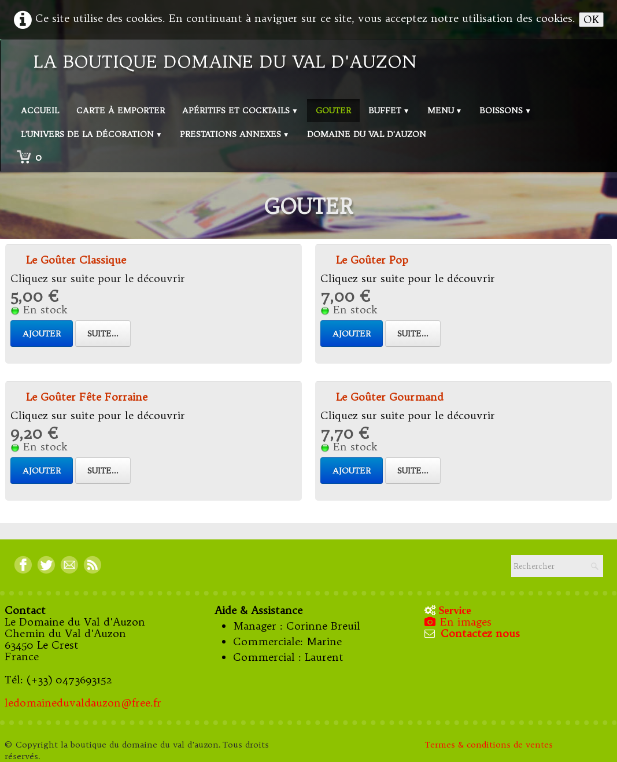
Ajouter (42, 333)
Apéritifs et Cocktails (240, 110)
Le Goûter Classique (76, 260)
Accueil (40, 110)
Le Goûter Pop (372, 260)
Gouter (333, 110)
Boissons (505, 110)
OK (591, 19)
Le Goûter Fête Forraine (86, 397)
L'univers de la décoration (91, 134)
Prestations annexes (235, 134)
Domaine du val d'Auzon (366, 134)
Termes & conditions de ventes (490, 744)
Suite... (103, 333)
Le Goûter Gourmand (390, 397)
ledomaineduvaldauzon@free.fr (83, 702)
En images (459, 621)
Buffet (389, 110)
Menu (445, 110)
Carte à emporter (120, 110)
